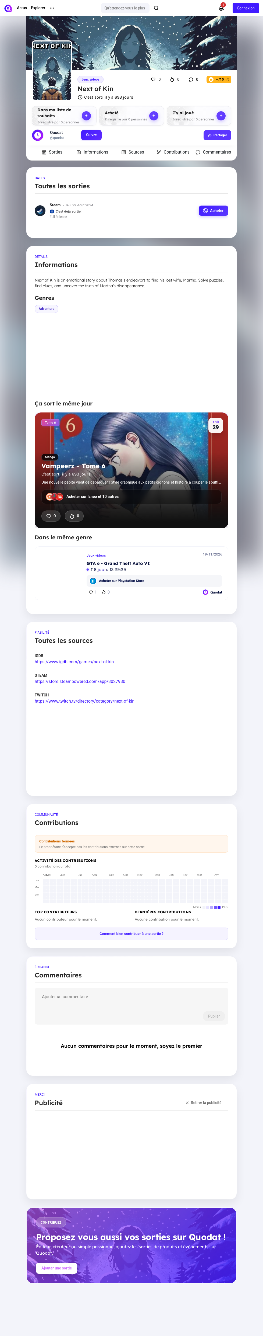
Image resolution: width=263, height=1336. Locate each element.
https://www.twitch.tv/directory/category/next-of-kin (84, 701)
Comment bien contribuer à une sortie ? (131, 934)
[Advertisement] (131, 356)
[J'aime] (156, 79)
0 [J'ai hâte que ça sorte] (74, 516)
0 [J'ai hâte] (106, 592)
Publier (214, 1016)
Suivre (91, 135)
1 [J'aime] (93, 592)
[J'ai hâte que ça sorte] (175, 79)
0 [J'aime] (51, 516)
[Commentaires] (194, 79)
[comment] (131, 1000)
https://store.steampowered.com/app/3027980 (80, 681)
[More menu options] (52, 8)
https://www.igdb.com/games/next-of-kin (74, 661)
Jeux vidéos (90, 79)
